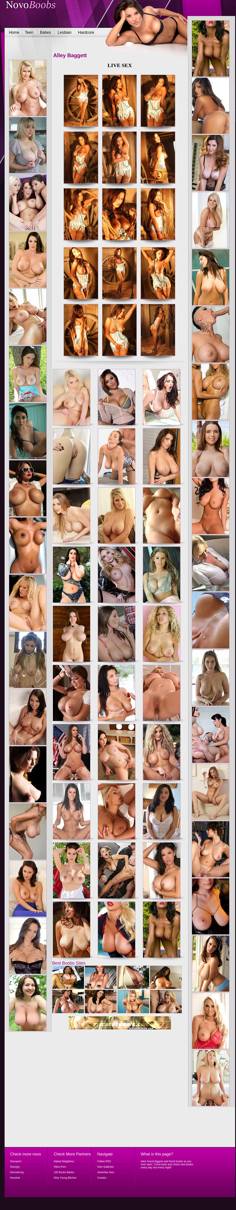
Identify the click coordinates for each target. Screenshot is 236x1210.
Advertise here (105, 1172)
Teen (29, 32)
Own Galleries (105, 1166)
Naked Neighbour (64, 1161)
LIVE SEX (120, 65)
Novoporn (16, 1161)
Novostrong (17, 1172)
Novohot (15, 1177)
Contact (101, 1177)
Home (14, 32)
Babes (45, 32)
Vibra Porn (60, 1166)
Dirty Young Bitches (65, 1177)
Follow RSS (104, 1161)
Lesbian (65, 32)
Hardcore (86, 32)
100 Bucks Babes (64, 1172)
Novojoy (15, 1166)
